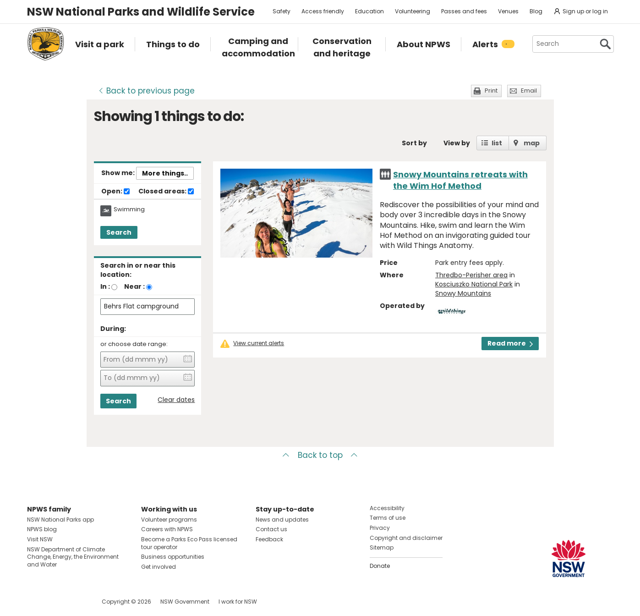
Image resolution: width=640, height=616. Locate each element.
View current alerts (258, 343)
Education (369, 11)
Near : (134, 286)
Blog (536, 11)
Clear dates (176, 400)
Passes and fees (464, 11)
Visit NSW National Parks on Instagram (55, 601)
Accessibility (387, 508)
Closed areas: (166, 191)
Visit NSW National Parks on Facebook (35, 601)
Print (491, 90)
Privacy (380, 528)
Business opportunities (172, 557)
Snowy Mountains (463, 293)
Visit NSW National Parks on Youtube (74, 601)
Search (118, 232)
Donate (380, 566)
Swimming (129, 209)
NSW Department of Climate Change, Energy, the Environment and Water (73, 557)
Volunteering (412, 11)
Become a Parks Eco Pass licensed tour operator (189, 543)
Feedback (269, 539)
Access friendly (322, 11)
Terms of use (387, 518)
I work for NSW (238, 601)
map (532, 143)
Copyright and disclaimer (406, 538)
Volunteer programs (169, 519)
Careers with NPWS (167, 529)
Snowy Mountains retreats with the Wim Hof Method (460, 180)
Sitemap (382, 547)
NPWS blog (42, 529)
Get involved (158, 567)
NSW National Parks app (60, 519)
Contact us (271, 529)
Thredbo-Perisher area (471, 275)
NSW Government (184, 601)
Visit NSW (40, 539)
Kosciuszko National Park (474, 284)
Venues (508, 11)
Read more (510, 343)
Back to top (320, 455)
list (497, 143)
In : (105, 286)
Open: (115, 191)
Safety (281, 11)
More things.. (165, 173)
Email (529, 90)
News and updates (282, 519)
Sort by (414, 143)
